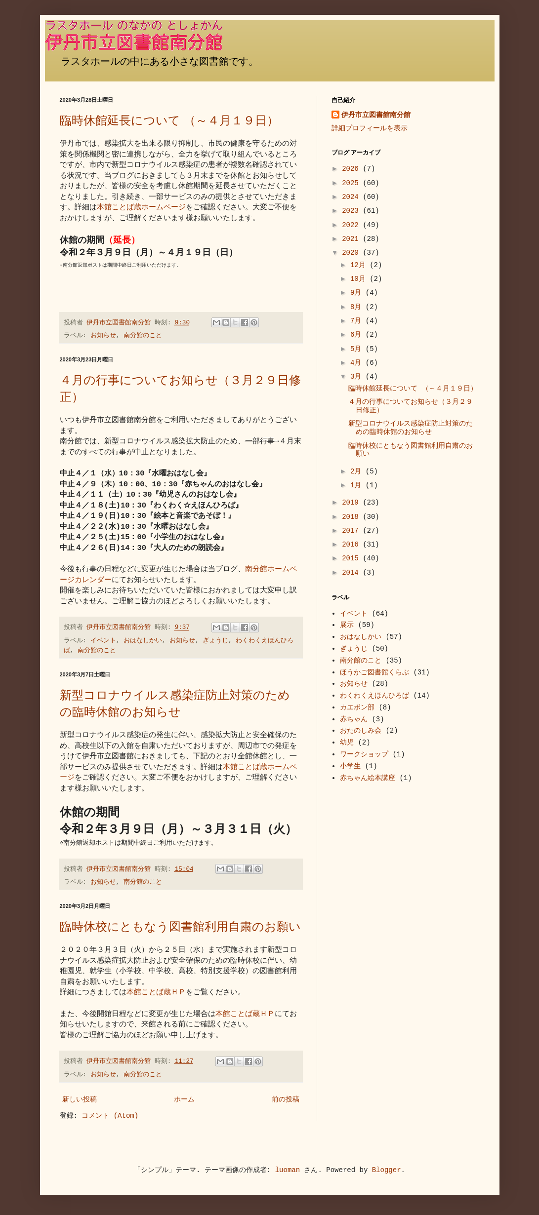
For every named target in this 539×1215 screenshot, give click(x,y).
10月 (360, 279)
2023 (352, 211)
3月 (358, 377)
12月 (360, 265)
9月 (358, 293)
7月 (358, 321)
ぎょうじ (215, 640)
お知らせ (103, 335)
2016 (352, 545)
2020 (352, 253)
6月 (358, 335)
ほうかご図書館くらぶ (374, 672)
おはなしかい (143, 640)
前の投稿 (285, 1099)
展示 (347, 625)
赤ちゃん (354, 719)
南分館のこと (143, 335)
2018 (352, 517)
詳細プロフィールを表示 (370, 128)
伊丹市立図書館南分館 (376, 115)
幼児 (347, 742)
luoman (287, 1170)
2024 (352, 197)
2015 (352, 558)
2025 (352, 183)
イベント (103, 640)
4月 (358, 363)
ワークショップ (364, 754)
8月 (358, 307)
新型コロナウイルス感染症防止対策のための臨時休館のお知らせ (175, 703)
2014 (352, 573)
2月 (358, 471)
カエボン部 (357, 707)
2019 (352, 503)
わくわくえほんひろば (374, 696)
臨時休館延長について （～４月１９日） (169, 121)
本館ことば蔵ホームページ (141, 207)
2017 (352, 531)
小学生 (350, 766)
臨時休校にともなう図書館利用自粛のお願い (180, 927)
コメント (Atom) (110, 1116)
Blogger (386, 1170)
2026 (352, 169)
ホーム (184, 1099)
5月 (358, 349)
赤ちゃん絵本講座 (367, 778)
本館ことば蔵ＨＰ (156, 992)
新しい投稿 (79, 1099)
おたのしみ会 (360, 731)
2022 (352, 225)
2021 (352, 239)
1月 (358, 485)
